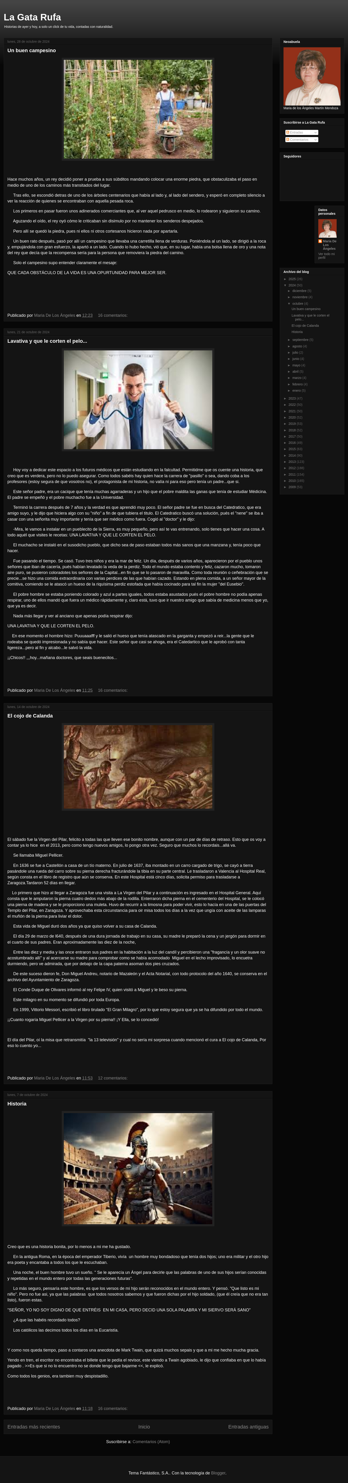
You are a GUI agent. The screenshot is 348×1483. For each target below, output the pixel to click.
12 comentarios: (113, 1078)
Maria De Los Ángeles (329, 244)
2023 (293, 398)
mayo (296, 365)
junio (296, 359)
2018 (293, 430)
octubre (298, 303)
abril (295, 371)
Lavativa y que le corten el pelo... (47, 341)
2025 (293, 279)
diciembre (299, 291)
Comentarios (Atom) (151, 1441)
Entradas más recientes (33, 1427)
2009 (293, 487)
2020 (293, 417)
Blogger (218, 1473)
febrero (297, 384)
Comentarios (297, 139)
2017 (293, 436)
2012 (293, 468)
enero (297, 390)
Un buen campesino (31, 50)
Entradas (294, 132)
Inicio (144, 1427)
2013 (293, 462)
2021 (293, 411)
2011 (293, 474)
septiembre (300, 340)
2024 (293, 285)
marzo (297, 378)
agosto (297, 346)
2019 (293, 424)
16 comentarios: (113, 315)
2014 (293, 455)
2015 (293, 449)
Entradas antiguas (248, 1427)
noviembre (300, 297)
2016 (293, 443)
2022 (293, 405)
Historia (16, 1104)
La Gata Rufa (32, 17)
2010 (293, 481)
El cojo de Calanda (30, 716)
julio (295, 352)
